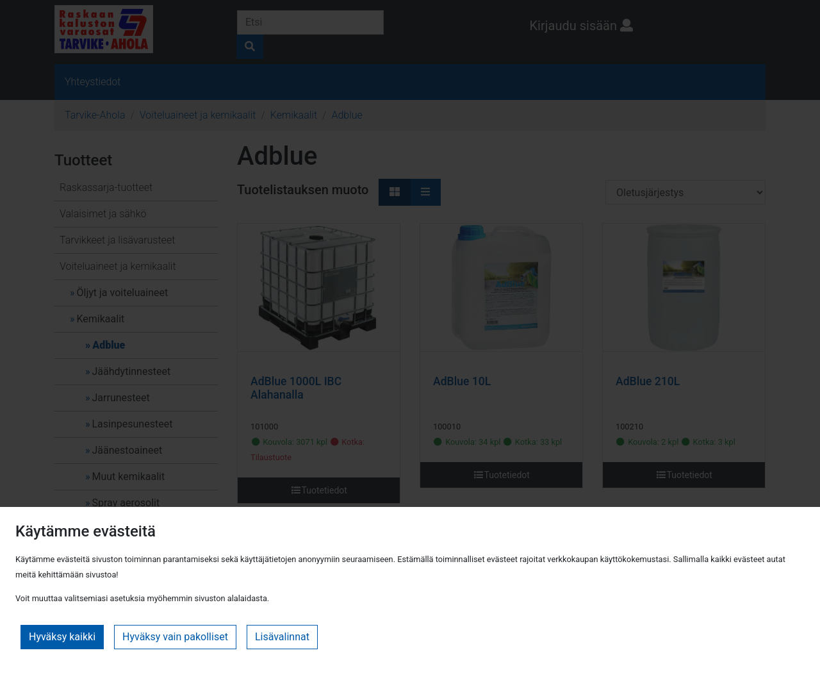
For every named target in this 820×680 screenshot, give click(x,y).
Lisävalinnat (282, 637)
